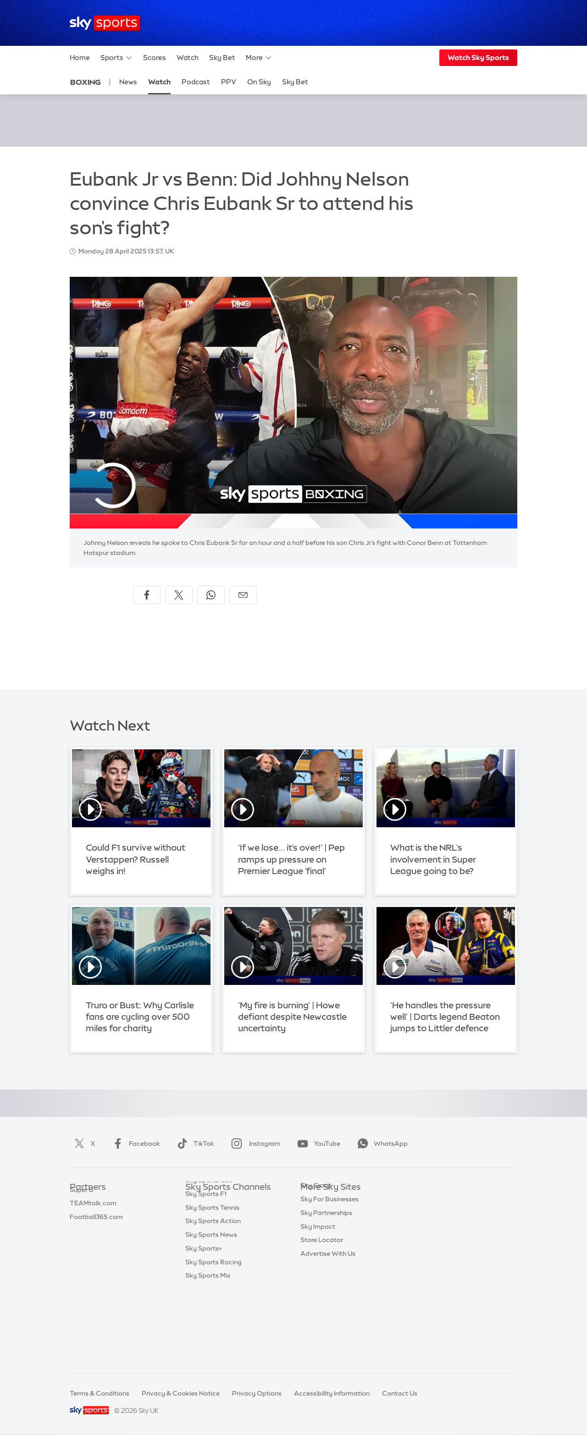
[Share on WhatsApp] (211, 595)
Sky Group (316, 1242)
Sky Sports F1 (206, 1269)
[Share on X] (179, 595)
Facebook (134, 1143)
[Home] (105, 23)
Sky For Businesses (329, 1256)
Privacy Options (257, 1393)
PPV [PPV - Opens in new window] (228, 81)
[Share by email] (243, 595)
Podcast (196, 81)
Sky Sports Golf (209, 1256)
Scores (154, 57)
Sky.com (313, 1201)
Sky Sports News (211, 1310)
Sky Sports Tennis (212, 1283)
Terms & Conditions (99, 1393)
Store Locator (321, 1296)
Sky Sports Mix (208, 1351)
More (259, 57)
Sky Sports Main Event (219, 1201)
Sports (116, 57)
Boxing (85, 82)
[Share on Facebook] (147, 595)
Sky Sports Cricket (214, 1242)
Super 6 (81, 1215)
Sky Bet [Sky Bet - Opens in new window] (295, 81)
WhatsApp (381, 1143)
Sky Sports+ (203, 1324)
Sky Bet (222, 57)
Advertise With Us (327, 1310)
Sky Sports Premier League (226, 1215)
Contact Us (399, 1393)
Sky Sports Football (215, 1228)
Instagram (253, 1143)
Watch (188, 57)
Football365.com (96, 1242)
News (128, 81)
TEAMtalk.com (93, 1228)
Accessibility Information (332, 1393)
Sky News (315, 1215)
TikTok (193, 1143)
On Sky (259, 81)
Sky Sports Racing (213, 1338)
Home (80, 57)
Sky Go (311, 1228)
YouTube (317, 1143)
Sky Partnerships (326, 1269)
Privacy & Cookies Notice (181, 1393)
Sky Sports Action (213, 1296)
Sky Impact (317, 1283)
